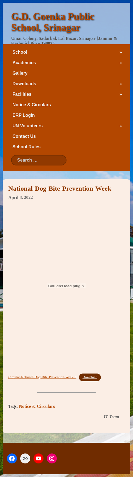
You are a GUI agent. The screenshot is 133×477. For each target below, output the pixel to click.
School (19, 52)
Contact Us (24, 136)
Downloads (24, 83)
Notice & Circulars (31, 104)
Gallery (19, 73)
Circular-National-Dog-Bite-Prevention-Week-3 (42, 377)
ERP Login (23, 115)
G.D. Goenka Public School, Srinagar (52, 22)
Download (90, 377)
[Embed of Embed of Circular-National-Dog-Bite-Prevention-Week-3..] (66, 286)
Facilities (21, 94)
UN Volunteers (27, 125)
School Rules (26, 146)
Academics (24, 62)
